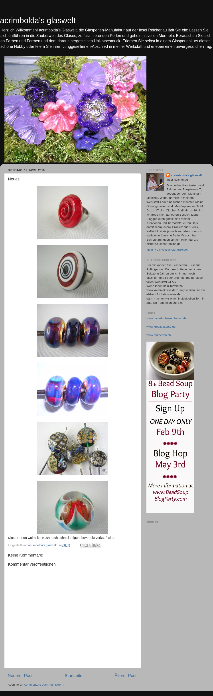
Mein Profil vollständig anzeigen (167, 249)
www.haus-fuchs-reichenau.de (166, 318)
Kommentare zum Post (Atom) (44, 684)
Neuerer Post (20, 675)
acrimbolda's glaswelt (38, 20)
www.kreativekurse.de (161, 326)
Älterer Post (125, 675)
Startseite (73, 675)
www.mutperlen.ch (158, 335)
